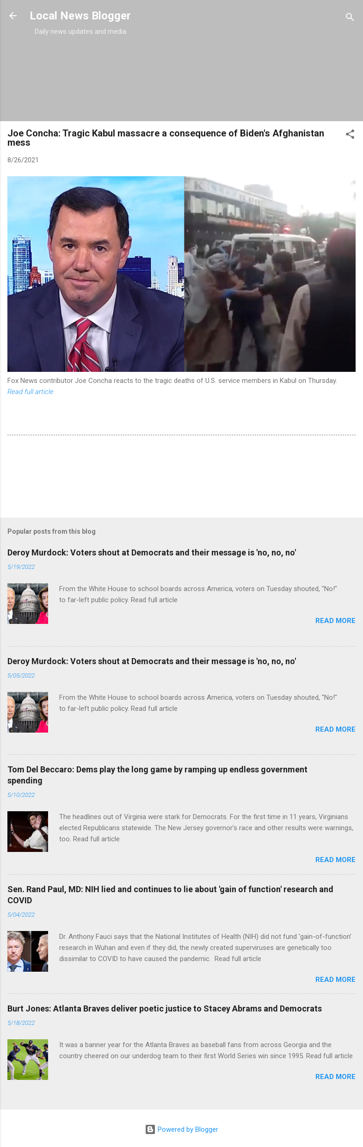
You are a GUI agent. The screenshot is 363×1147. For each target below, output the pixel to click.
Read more (335, 621)
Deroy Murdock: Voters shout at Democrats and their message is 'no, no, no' (151, 552)
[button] (350, 136)
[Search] (350, 19)
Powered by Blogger (181, 1129)
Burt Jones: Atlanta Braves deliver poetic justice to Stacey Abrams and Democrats (164, 1008)
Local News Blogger (80, 15)
